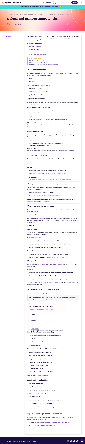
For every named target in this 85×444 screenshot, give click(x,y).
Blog (43, 2)
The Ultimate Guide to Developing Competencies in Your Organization (52, 422)
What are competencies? (35, 46)
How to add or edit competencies (37, 54)
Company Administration (49, 14)
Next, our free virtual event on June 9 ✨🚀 (51, 6)
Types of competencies (35, 49)
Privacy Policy (32, 441)
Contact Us (74, 2)
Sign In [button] (68, 2)
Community (48, 2)
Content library (55, 2)
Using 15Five (21, 14)
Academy (63, 2)
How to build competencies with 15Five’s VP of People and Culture (51, 428)
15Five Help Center (12, 14)
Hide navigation (9, 36)
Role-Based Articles (31, 14)
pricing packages (58, 64)
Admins (40, 14)
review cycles (49, 264)
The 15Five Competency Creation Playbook (44, 425)
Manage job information (64, 14)
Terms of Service (23, 441)
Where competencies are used (37, 52)
